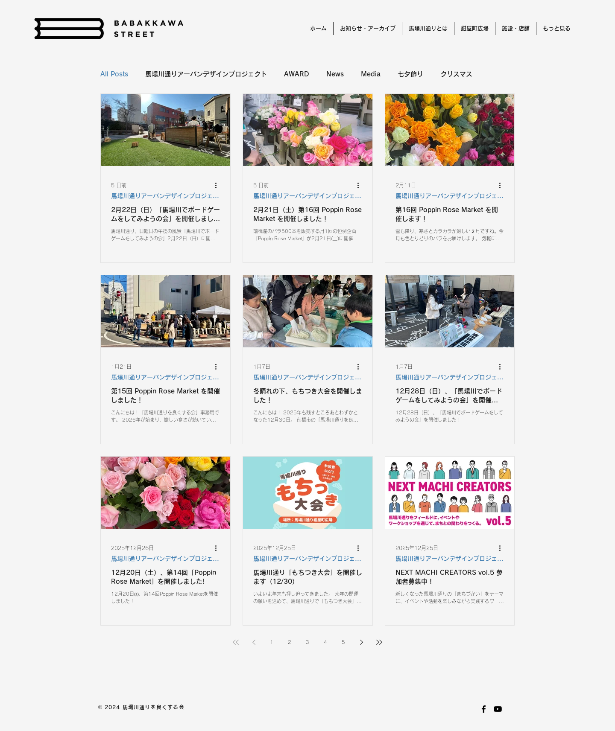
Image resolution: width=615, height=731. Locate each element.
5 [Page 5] (343, 642)
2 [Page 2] (289, 642)
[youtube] (498, 709)
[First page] (235, 642)
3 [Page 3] (307, 642)
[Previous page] (253, 642)
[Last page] (379, 642)
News (335, 74)
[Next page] (361, 642)
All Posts (114, 74)
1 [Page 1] (271, 642)
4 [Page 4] (325, 642)
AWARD (296, 74)
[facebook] (484, 709)
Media (371, 74)
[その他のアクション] (219, 185)
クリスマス (456, 74)
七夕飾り (410, 74)
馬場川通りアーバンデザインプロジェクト (206, 74)
